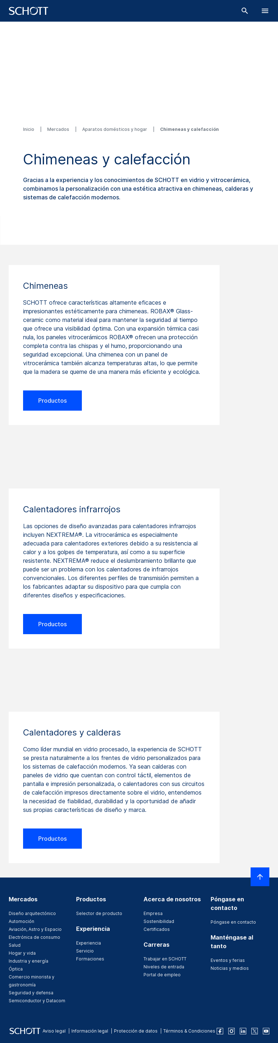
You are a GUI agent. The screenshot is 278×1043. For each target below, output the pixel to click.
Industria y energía (28, 961)
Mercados (58, 129)
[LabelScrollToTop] (260, 876)
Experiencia (88, 943)
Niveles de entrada (164, 966)
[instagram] (231, 1031)
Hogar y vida (22, 953)
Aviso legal (54, 1031)
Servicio (85, 951)
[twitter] (254, 1031)
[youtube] (266, 1031)
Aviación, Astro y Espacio (35, 929)
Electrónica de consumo (34, 937)
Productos (52, 400)
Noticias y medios (230, 968)
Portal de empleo (162, 974)
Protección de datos (136, 1031)
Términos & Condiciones (189, 1031)
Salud (15, 945)
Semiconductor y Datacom (37, 1000)
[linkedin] (243, 1031)
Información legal (89, 1031)
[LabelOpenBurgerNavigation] (265, 10)
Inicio (29, 129)
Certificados (157, 929)
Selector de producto (99, 913)
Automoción (21, 921)
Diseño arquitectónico (32, 913)
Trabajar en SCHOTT (165, 959)
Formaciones (90, 959)
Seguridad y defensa (31, 992)
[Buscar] (245, 10)
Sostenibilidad (159, 921)
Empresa (153, 913)
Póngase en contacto (233, 922)
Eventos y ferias (228, 960)
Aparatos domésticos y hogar (115, 129)
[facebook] (220, 1031)
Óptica (16, 969)
